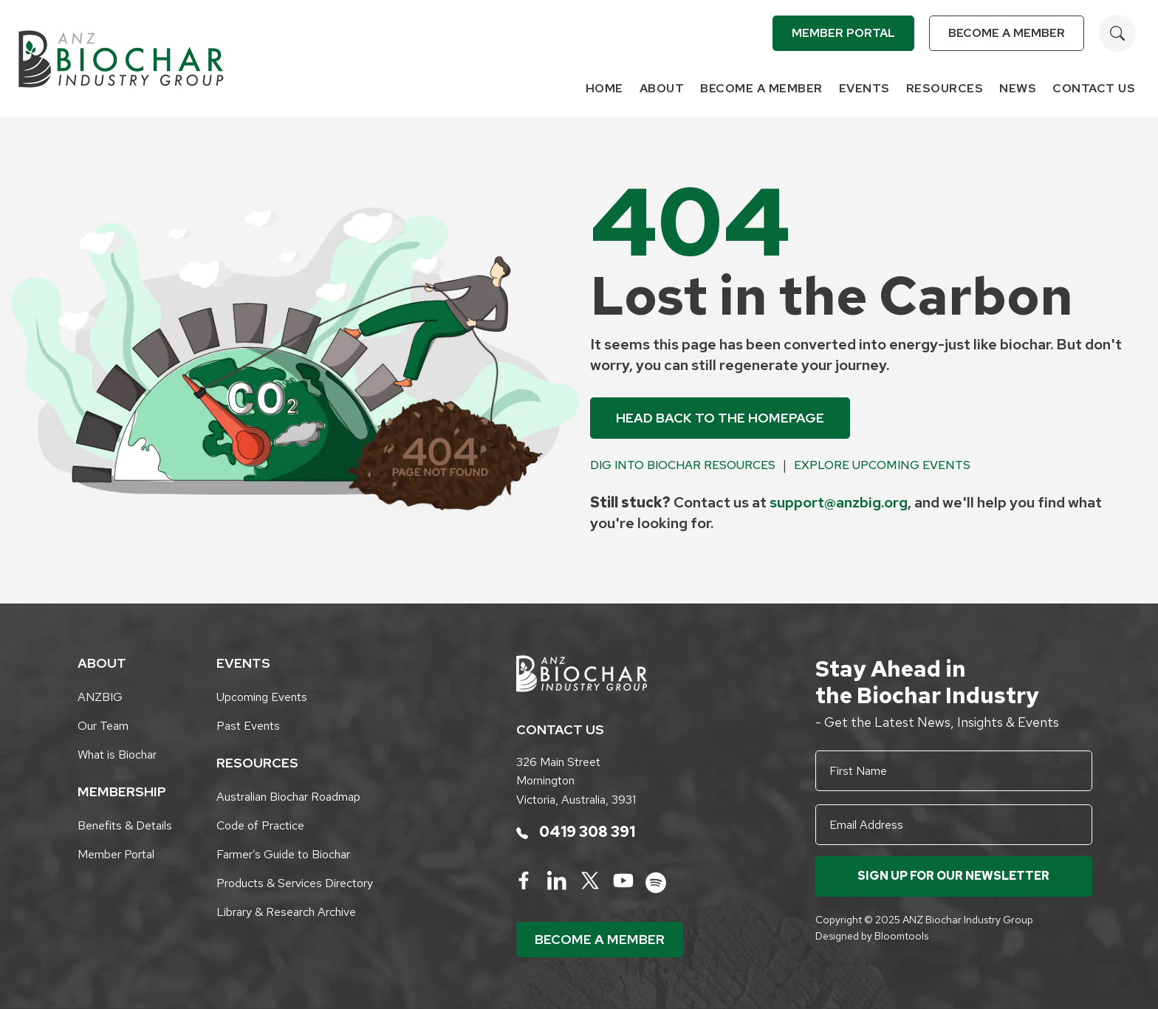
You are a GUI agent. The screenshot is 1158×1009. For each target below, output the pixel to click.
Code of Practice (260, 825)
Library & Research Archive (286, 912)
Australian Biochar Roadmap (288, 797)
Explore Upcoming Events (882, 465)
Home (604, 88)
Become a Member (1006, 33)
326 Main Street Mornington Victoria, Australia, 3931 (576, 780)
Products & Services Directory (294, 883)
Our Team (103, 726)
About (662, 88)
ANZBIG (100, 697)
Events (864, 88)
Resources (945, 88)
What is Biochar (117, 755)
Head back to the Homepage (720, 417)
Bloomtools (901, 936)
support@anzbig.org (839, 502)
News (1017, 88)
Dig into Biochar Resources (682, 465)
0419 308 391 (575, 831)
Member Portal (843, 33)
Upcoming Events (261, 697)
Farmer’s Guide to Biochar (283, 854)
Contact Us (1093, 88)
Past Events (248, 726)
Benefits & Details (125, 825)
